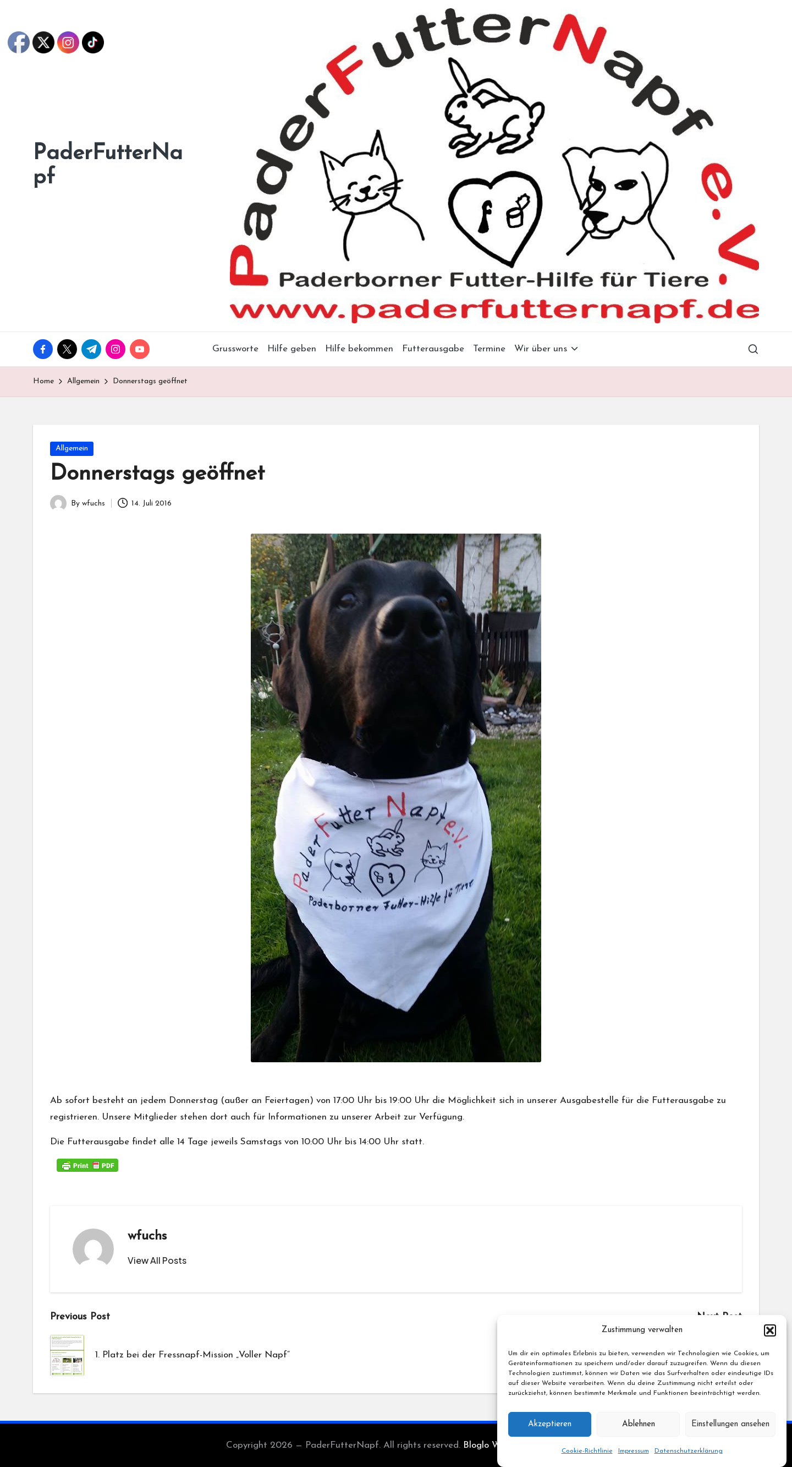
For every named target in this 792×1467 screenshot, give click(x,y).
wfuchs (147, 1236)
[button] (770, 1345)
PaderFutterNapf (108, 166)
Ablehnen (638, 1439)
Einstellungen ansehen (730, 1439)
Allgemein (72, 448)
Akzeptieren (549, 1439)
